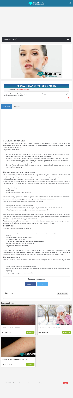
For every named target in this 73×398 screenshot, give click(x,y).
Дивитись (30, 332)
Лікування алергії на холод (49, 327)
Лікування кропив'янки (11, 327)
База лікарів (16, 383)
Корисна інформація (22, 89)
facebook (30, 284)
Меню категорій (36, 39)
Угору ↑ (66, 383)
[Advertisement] (36, 23)
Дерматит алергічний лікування (14, 359)
